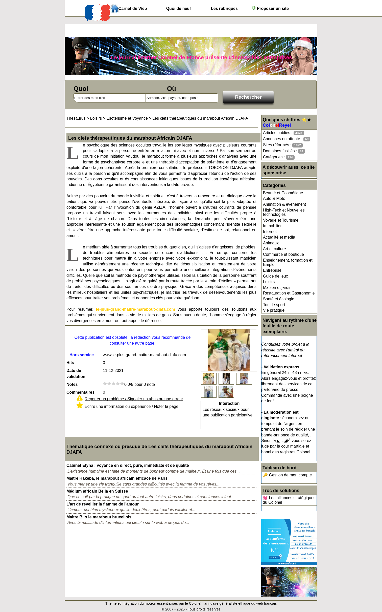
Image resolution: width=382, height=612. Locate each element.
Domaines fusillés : (284, 151)
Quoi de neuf (178, 8)
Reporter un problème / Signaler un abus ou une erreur (134, 399)
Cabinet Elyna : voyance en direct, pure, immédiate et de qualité (127, 465)
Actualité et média (279, 237)
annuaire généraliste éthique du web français (240, 603)
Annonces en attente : (286, 139)
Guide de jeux (275, 276)
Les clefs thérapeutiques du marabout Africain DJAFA (200, 118)
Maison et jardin (277, 287)
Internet (270, 231)
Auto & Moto (274, 198)
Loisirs (269, 282)
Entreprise (272, 270)
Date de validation (75, 373)
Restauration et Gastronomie (289, 293)
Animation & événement (284, 204)
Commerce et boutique (283, 254)
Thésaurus (76, 118)
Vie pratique (273, 310)
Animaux (271, 243)
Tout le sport (274, 305)
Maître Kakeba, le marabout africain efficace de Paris (117, 478)
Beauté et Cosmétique (283, 193)
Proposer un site (270, 8)
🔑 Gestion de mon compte (287, 475)
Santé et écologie (278, 299)
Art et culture (274, 249)
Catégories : (279, 157)
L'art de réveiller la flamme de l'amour (102, 504)
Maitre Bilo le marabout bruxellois (98, 517)
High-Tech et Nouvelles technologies (284, 212)
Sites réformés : (283, 145)
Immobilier (272, 226)
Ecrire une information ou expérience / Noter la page (131, 406)
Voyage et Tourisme (280, 220)
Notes (72, 384)
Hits (70, 363)
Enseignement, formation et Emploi (288, 262)
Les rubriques (224, 8)
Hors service (81, 355)
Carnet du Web (132, 8)
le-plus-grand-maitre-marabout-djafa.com (135, 309)
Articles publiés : (283, 133)
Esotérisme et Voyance (127, 118)
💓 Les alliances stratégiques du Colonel (289, 500)
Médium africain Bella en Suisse (97, 491)
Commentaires (80, 392)
